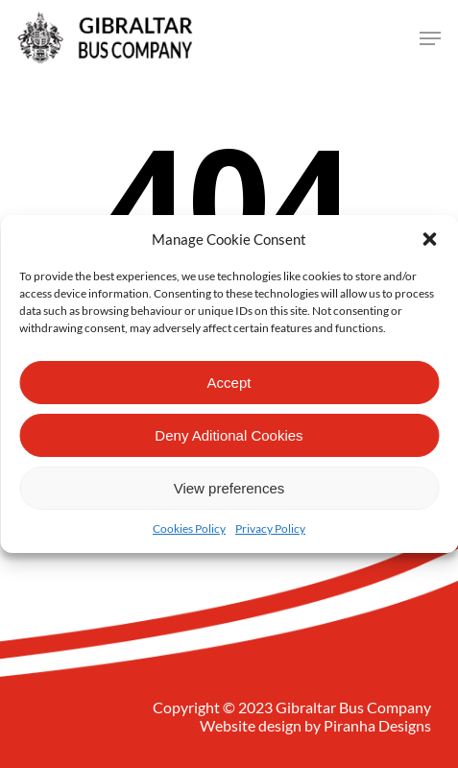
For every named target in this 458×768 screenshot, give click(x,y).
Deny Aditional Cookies (228, 435)
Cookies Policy (189, 528)
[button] (429, 239)
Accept (229, 382)
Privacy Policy (270, 528)
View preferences (229, 488)
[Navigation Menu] (430, 38)
